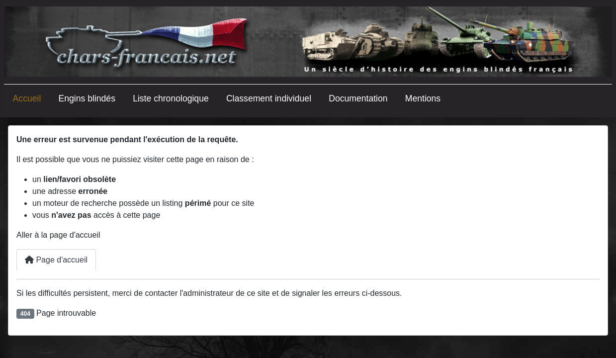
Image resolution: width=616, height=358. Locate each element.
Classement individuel (268, 98)
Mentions (422, 98)
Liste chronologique (171, 98)
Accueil (27, 98)
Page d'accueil (56, 260)
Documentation (358, 98)
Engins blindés (87, 98)
